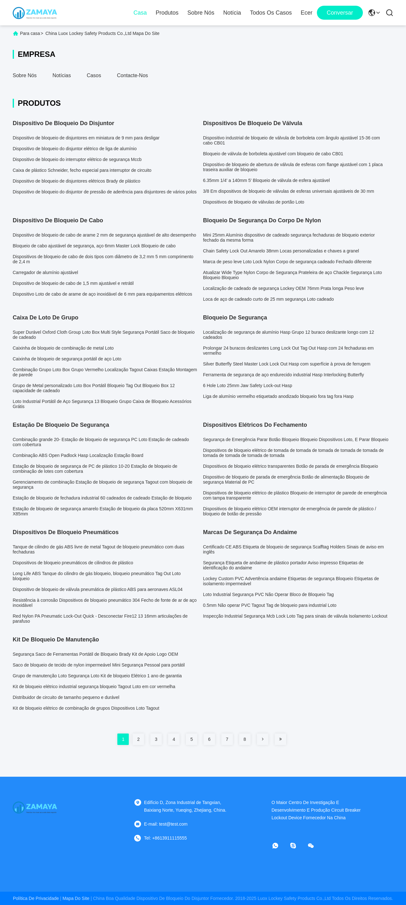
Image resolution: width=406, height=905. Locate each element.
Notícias (62, 75)
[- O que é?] (280, 845)
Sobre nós (200, 12)
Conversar (340, 13)
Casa (140, 12)
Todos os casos (271, 12)
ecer (306, 13)
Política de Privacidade (36, 898)
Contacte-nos (132, 75)
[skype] (297, 845)
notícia (232, 12)
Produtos (167, 12)
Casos (94, 75)
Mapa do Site (75, 898)
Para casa (30, 33)
